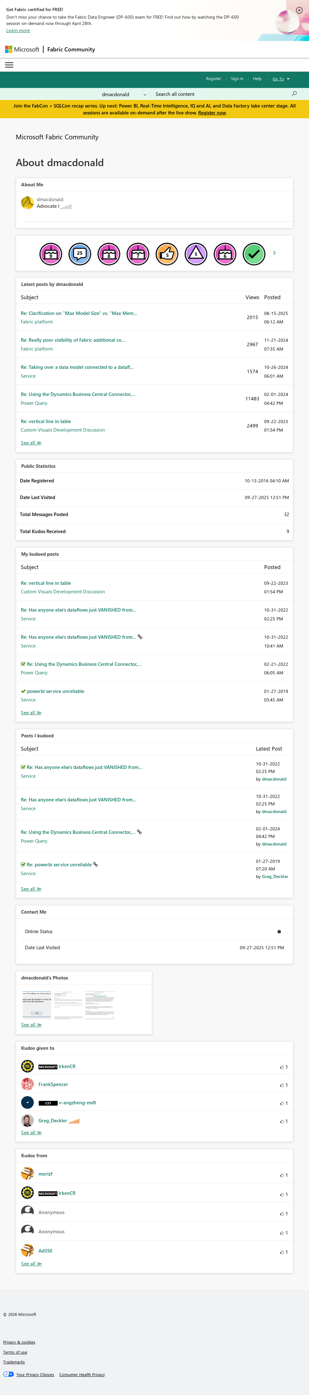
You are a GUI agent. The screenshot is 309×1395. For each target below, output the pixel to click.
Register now (212, 112)
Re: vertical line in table (46, 421)
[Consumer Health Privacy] (82, 1374)
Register (213, 78)
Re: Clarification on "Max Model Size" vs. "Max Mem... (79, 313)
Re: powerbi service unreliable (60, 864)
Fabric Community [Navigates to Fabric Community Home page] (71, 49)
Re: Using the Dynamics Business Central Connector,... (78, 394)
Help (257, 78)
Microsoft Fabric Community (57, 136)
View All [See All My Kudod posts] (31, 712)
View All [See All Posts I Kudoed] (31, 888)
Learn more (18, 30)
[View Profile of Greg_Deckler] (275, 876)
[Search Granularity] (124, 94)
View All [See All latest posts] (31, 442)
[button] (37, 1005)
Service (28, 376)
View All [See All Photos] (31, 1024)
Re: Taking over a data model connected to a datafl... (77, 367)
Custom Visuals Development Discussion (63, 430)
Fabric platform (37, 321)
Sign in (237, 78)
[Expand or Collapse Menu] (9, 65)
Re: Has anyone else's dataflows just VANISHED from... (78, 610)
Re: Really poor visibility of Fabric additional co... (73, 340)
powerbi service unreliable (55, 691)
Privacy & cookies (19, 1342)
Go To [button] (278, 78)
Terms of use (15, 1352)
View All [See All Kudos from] (31, 1263)
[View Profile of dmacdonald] (274, 779)
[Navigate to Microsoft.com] (22, 49)
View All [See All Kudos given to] (31, 1132)
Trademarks (14, 1361)
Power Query (34, 403)
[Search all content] (226, 94)
